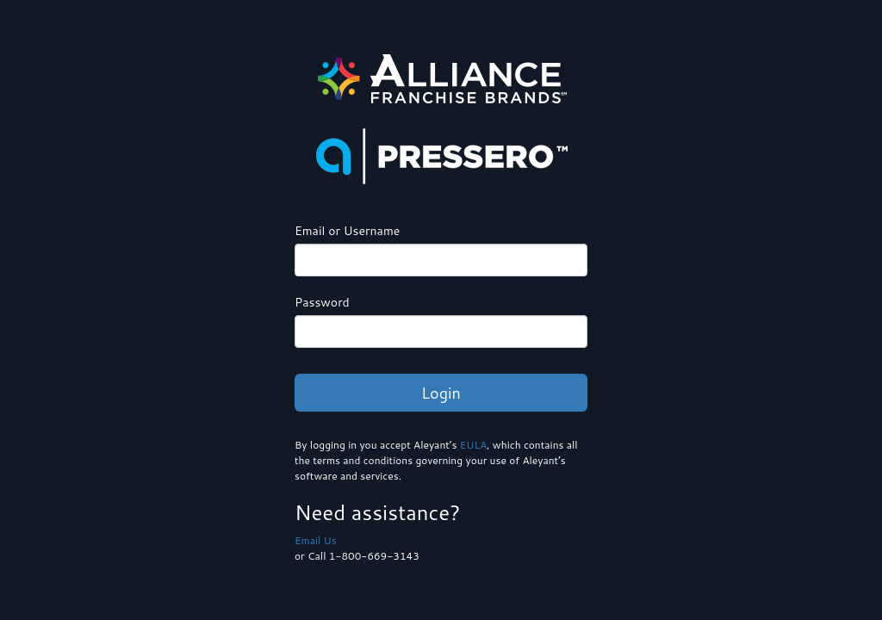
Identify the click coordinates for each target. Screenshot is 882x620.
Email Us (316, 540)
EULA (474, 444)
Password (322, 302)
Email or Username (347, 230)
